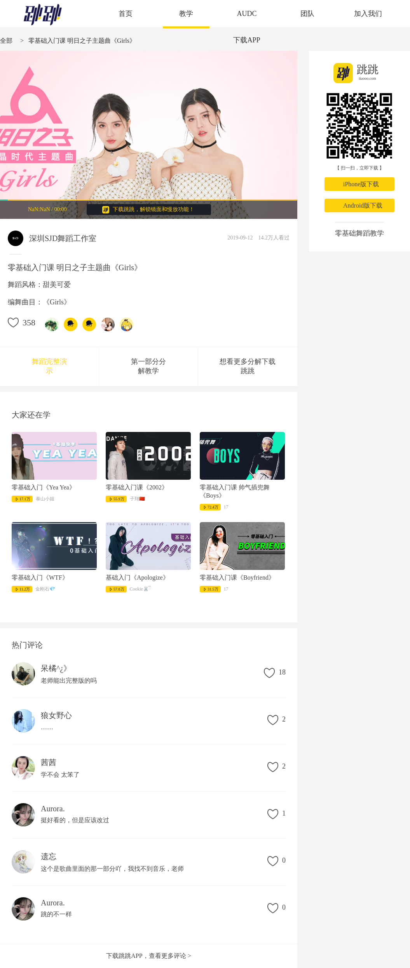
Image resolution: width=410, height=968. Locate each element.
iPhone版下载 (361, 184)
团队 (307, 13)
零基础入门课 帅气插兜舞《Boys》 (235, 491)
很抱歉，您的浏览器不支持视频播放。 (148, 135)
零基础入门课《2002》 (137, 487)
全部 (6, 40)
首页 (126, 13)
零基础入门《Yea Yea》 (43, 487)
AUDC (246, 13)
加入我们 (368, 13)
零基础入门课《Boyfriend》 (237, 577)
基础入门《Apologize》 (137, 577)
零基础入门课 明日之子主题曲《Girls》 (82, 40)
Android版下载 (362, 205)
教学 (186, 13)
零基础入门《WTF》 (40, 577)
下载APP (246, 40)
